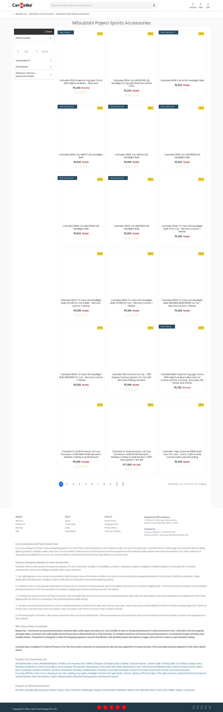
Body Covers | (195, 663)
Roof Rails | (117, 667)
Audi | (105, 690)
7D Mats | (56, 670)
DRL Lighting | (69, 673)
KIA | (17, 690)
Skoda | (131, 690)
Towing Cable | (169, 663)
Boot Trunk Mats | (23, 670)
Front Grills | (105, 667)
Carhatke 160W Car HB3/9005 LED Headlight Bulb (182, 156)
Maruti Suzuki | (42, 690)
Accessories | (74, 663)
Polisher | (125, 663)
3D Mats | (63, 663)
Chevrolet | (76, 690)
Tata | (67, 690)
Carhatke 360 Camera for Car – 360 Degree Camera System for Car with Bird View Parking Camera (131, 377)
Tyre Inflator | (182, 663)
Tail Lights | (162, 673)
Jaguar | (179, 690)
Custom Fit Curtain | (139, 670)
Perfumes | (103, 670)
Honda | (53, 690)
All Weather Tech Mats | (72, 670)
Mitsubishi (22, 67)
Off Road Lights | (149, 673)
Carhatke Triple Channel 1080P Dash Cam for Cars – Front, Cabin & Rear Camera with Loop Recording (182, 454)
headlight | (93, 673)
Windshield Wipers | (49, 663)
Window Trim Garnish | (75, 667)
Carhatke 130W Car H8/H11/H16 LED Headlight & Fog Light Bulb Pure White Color (132, 83)
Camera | (173, 673)
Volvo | (165, 690)
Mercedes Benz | (148, 690)
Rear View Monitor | (41, 676)
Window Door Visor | (132, 667)
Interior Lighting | (132, 673)
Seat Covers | (41, 673)
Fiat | (137, 690)
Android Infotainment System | (192, 673)
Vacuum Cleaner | (138, 663)
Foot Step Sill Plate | (24, 673)
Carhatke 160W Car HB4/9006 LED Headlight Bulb (81, 227)
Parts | (36, 663)
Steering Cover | (55, 673)
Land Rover (189, 690)
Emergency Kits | (112, 663)
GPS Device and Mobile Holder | (157, 667)
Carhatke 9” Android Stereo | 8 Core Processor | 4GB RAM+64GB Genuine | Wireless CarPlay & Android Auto (81, 454)
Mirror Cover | (57, 667)
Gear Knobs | (155, 670)
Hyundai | (29, 690)
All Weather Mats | (24, 663)
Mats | (200, 667)
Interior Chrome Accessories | (176, 670)
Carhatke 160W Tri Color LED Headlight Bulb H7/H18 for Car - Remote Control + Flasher (131, 303)
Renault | (112, 690)
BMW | (172, 690)
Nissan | (98, 690)
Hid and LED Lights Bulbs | (111, 673)
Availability (23, 60)
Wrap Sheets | (92, 667)
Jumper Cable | (154, 663)
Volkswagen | (87, 690)
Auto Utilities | (87, 663)
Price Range (23, 38)
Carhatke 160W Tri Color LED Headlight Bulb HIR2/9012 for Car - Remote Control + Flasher (81, 377)
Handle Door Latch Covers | (38, 667)
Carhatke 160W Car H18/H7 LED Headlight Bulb (81, 156)
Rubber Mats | (90, 670)
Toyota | (61, 690)
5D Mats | (46, 670)
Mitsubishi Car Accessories (41, 14)
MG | (22, 690)
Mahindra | (122, 690)
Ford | (159, 690)
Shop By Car (21, 14)
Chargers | (99, 663)
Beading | (19, 667)
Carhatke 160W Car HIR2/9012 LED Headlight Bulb (131, 227)
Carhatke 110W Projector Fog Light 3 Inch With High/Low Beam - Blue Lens (81, 82)
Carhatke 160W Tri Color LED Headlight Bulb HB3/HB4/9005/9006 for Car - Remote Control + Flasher (182, 303)
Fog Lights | (82, 673)
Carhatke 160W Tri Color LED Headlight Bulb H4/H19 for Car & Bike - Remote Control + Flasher (81, 303)
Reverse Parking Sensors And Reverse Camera (96, 676)
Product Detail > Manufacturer (26, 74)
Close (49, 31)
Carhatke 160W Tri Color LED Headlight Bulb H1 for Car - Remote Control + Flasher (182, 229)
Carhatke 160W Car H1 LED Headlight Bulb (182, 80)
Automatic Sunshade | (118, 670)
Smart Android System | (62, 676)
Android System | (23, 676)
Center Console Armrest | (184, 667)
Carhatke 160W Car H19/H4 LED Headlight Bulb (131, 156)
